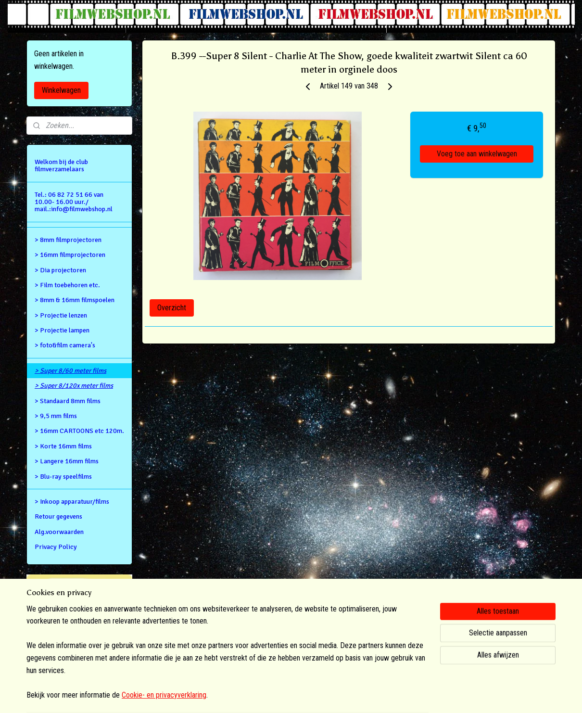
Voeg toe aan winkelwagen (477, 153)
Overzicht (171, 307)
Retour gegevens (58, 516)
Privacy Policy (56, 547)
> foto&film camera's (65, 345)
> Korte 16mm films (63, 446)
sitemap (261, 695)
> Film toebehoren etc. (67, 285)
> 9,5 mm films (56, 416)
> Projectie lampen (62, 330)
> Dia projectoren (60, 270)
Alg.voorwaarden (59, 532)
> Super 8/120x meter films (74, 386)
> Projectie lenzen (61, 315)
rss (278, 695)
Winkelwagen (61, 90)
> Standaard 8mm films (68, 401)
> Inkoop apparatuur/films (72, 501)
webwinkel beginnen (308, 695)
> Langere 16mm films (67, 461)
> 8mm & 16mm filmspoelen (74, 300)
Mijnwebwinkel (376, 695)
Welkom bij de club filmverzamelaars (61, 165)
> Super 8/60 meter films (70, 371)
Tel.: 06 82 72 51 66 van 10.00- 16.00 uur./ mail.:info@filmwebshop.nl (74, 202)
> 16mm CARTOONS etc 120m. (79, 431)
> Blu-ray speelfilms (63, 476)
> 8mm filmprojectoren (68, 240)
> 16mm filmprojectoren (70, 255)
